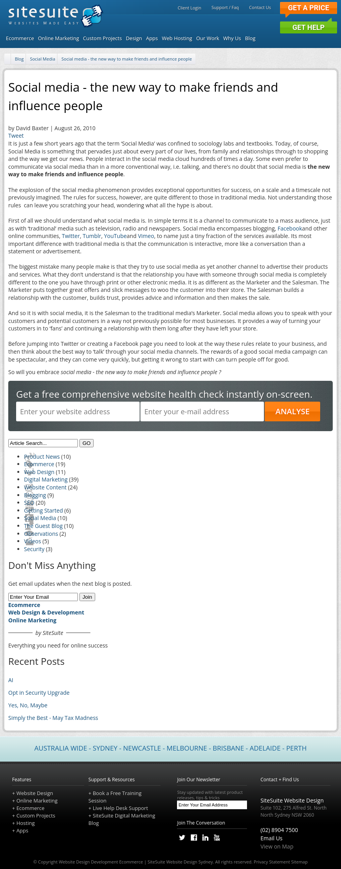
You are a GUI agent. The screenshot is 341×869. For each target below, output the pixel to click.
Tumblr (92, 236)
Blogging (35, 495)
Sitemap (299, 862)
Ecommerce (20, 38)
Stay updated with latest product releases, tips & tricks (212, 795)
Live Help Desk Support (120, 808)
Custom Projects (102, 38)
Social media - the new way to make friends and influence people (126, 59)
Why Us (232, 38)
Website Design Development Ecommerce (101, 862)
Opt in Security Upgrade (39, 692)
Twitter (71, 236)
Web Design (39, 472)
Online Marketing (58, 38)
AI (10, 680)
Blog (250, 38)
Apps (152, 38)
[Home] (8, 59)
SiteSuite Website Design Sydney (180, 862)
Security (34, 549)
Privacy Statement (272, 862)
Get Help (309, 27)
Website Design (35, 793)
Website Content (45, 487)
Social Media (42, 59)
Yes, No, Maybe (28, 705)
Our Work (207, 38)
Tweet (16, 135)
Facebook (290, 228)
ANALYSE (292, 411)
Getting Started (43, 510)
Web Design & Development (46, 612)
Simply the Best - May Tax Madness (53, 717)
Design (134, 38)
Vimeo (146, 236)
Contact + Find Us (279, 779)
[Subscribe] (242, 805)
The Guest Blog (43, 526)
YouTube (115, 236)
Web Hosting (177, 38)
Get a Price (308, 8)
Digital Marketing (46, 479)
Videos (32, 541)
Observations (41, 533)
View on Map (276, 846)
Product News (42, 456)
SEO (29, 502)
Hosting (26, 823)
